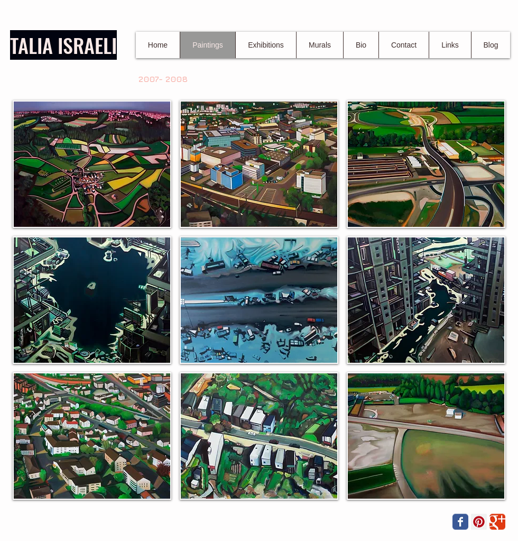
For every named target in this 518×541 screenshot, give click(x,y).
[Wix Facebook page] (460, 522)
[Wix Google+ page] (497, 522)
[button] (92, 164)
